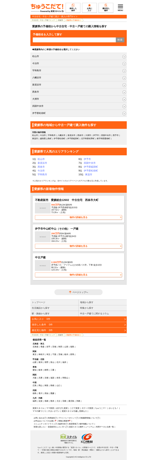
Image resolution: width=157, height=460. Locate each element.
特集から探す (86, 308)
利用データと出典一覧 (105, 427)
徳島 (34, 393)
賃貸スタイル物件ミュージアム (81, 427)
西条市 (35, 91)
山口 (58, 385)
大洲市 (35, 99)
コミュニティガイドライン (44, 424)
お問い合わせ (39, 418)
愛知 (34, 370)
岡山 (40, 385)
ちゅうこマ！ (101, 408)
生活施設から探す (41, 308)
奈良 (58, 378)
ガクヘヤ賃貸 (87, 408)
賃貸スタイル (38, 408)
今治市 (35, 63)
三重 (52, 370)
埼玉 (48, 354)
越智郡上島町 (46, 138)
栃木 (66, 354)
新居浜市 (36, 84)
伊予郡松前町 (39, 113)
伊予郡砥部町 (73, 138)
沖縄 (78, 401)
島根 (52, 385)
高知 (46, 393)
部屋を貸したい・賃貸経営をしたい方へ (50, 427)
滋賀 (52, 378)
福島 (72, 347)
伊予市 (96, 135)
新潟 (40, 362)
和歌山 (65, 378)
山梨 (34, 362)
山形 (66, 347)
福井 (64, 362)
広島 (34, 385)
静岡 (46, 370)
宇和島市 (36, 70)
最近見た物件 (42, 330)
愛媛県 (60, 20)
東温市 (35, 138)
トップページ (38, 302)
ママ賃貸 (50, 408)
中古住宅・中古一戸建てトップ (43, 20)
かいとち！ (113, 408)
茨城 (60, 354)
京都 (46, 378)
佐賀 (40, 401)
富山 (52, 362)
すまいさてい (54, 411)
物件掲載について (86, 424)
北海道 (35, 347)
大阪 (34, 378)
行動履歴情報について (88, 418)
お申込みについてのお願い (44, 421)
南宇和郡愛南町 (103, 138)
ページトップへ (80, 292)
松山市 (35, 56)
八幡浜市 (36, 77)
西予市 (116, 135)
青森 (42, 347)
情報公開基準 (63, 421)
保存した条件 (42, 324)
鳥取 (46, 385)
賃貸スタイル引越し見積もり (74, 411)
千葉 (54, 354)
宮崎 (64, 401)
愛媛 (52, 393)
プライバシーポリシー (67, 418)
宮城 (54, 347)
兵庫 (40, 378)
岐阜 (40, 370)
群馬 (72, 354)
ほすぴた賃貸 (62, 408)
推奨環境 (72, 424)
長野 (46, 362)
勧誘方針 (62, 424)
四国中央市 (37, 106)
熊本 (52, 401)
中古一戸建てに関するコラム (94, 313)
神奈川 (41, 354)
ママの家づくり (39, 411)
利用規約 (51, 418)
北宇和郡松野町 (88, 138)
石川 (58, 362)
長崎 (46, 401)
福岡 (34, 401)
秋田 (60, 347)
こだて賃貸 (74, 408)
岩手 (48, 347)
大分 (58, 401)
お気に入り (41, 319)
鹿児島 (71, 401)
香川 (40, 393)
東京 (34, 354)
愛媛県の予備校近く (73, 20)
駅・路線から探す (41, 313)
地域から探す (86, 302)
